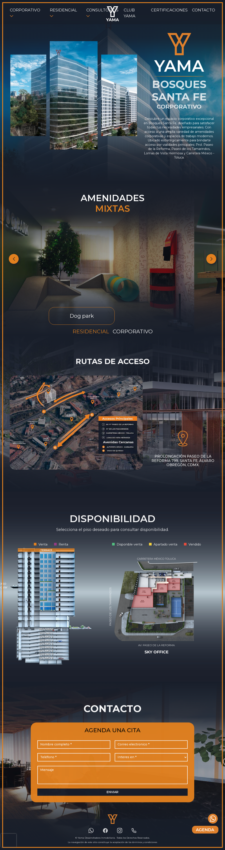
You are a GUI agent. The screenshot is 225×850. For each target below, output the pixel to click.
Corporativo (133, 331)
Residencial (91, 331)
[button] (211, 259)
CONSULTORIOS (102, 10)
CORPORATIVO (25, 10)
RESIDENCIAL (63, 10)
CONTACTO (203, 10)
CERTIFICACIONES (169, 10)
